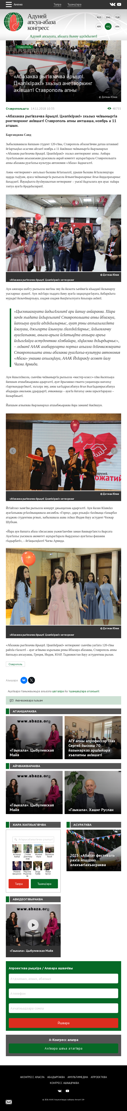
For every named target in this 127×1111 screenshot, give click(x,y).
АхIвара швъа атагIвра (64, 1053)
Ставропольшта (17, 108)
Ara (117, 26)
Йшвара (63, 1028)
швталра (58, 696)
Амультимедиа (77, 1077)
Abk (99, 26)
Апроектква (99, 1077)
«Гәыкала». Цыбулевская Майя (31, 956)
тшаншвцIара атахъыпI (83, 696)
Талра (57, 4)
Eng (108, 17)
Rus (99, 17)
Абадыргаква (56, 1077)
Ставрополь (24, 47)
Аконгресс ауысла (32, 1077)
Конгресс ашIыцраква (64, 1083)
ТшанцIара (74, 4)
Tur (117, 17)
